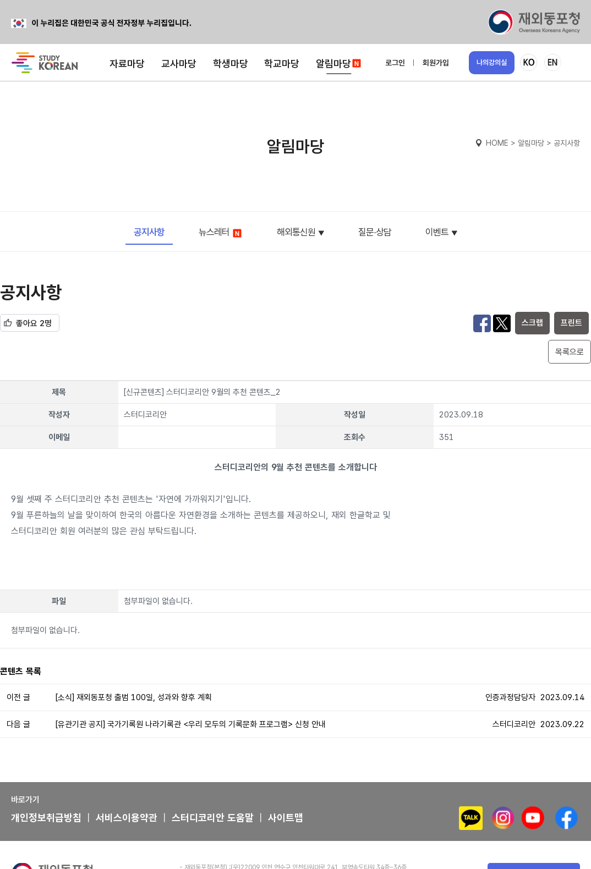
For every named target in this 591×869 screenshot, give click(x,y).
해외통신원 (296, 232)
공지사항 (149, 232)
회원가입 (436, 62)
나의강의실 (492, 62)
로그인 (395, 62)
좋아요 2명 (34, 323)
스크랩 (532, 323)
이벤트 (436, 232)
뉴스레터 (221, 233)
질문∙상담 (374, 232)
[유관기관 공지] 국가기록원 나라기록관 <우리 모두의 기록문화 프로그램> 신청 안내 (191, 724)
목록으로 (569, 352)
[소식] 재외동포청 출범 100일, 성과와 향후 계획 (134, 697)
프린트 (571, 323)
